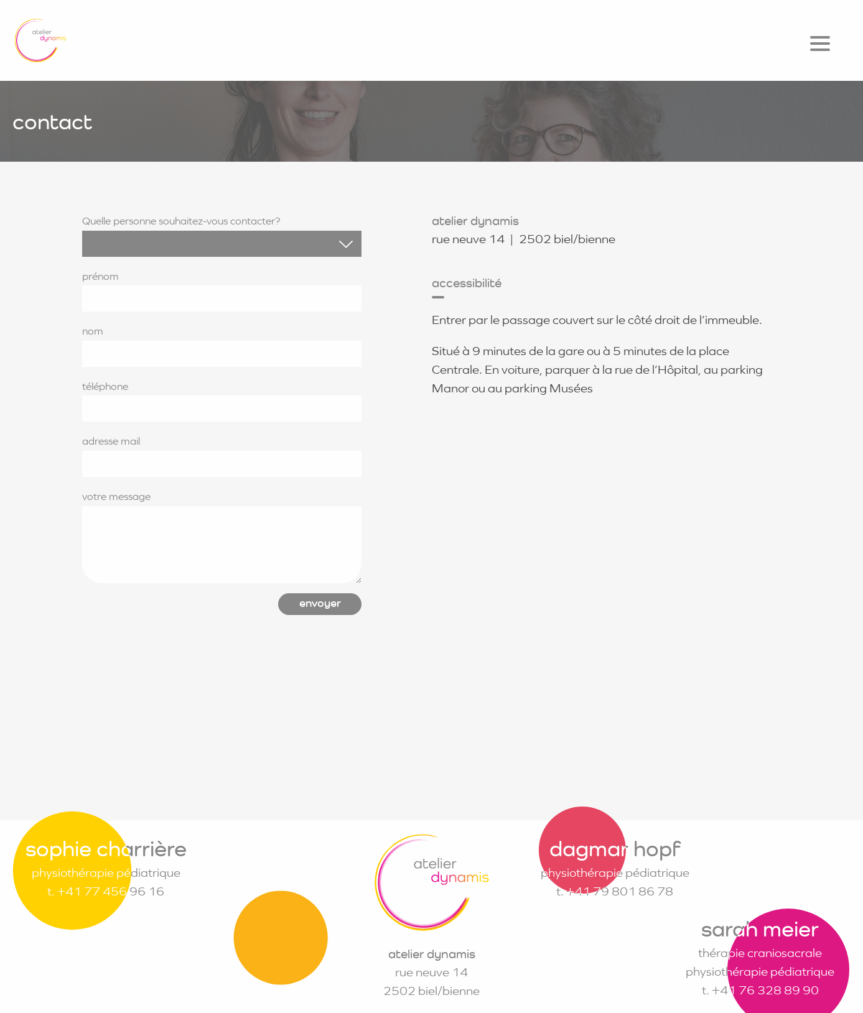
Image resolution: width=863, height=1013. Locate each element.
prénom (222, 291)
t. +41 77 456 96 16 (105, 891)
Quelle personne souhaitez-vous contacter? (222, 236)
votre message (222, 536)
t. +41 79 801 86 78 (614, 891)
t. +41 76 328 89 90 (760, 990)
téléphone (222, 401)
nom (222, 346)
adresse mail (222, 456)
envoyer (320, 602)
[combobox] (222, 244)
